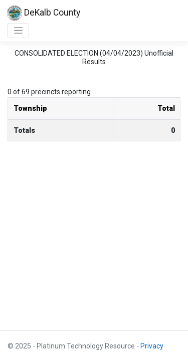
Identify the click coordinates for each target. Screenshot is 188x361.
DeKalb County (43, 13)
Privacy (151, 346)
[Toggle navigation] (18, 30)
